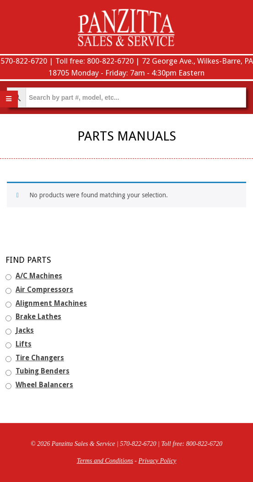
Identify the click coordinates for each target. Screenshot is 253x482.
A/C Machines (39, 276)
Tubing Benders (43, 371)
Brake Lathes (38, 317)
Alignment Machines (51, 303)
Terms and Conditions (105, 460)
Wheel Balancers (44, 385)
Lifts (24, 344)
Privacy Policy (158, 460)
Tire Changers (40, 358)
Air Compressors (44, 290)
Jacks (25, 330)
